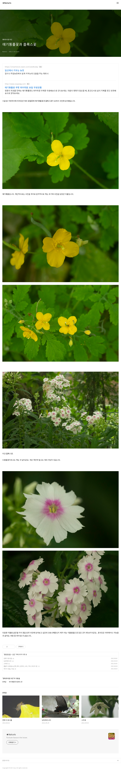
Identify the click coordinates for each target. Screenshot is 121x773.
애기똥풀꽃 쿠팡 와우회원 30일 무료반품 (23, 87)
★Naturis (6, 3)
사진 (13, 654)
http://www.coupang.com (15, 84)
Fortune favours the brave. (16, 737)
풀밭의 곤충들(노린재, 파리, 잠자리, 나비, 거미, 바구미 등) (20, 666)
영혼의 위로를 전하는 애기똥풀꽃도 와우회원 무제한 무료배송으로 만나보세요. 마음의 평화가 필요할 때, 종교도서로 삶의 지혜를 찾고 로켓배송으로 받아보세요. (60, 91)
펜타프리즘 (7, 654)
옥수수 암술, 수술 (9, 669)
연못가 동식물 (8, 658)
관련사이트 (5, 760)
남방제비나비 (7, 661)
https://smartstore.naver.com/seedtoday (21, 67)
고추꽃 (6, 664)
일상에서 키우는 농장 (14, 70)
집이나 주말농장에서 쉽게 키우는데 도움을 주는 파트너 (26, 73)
